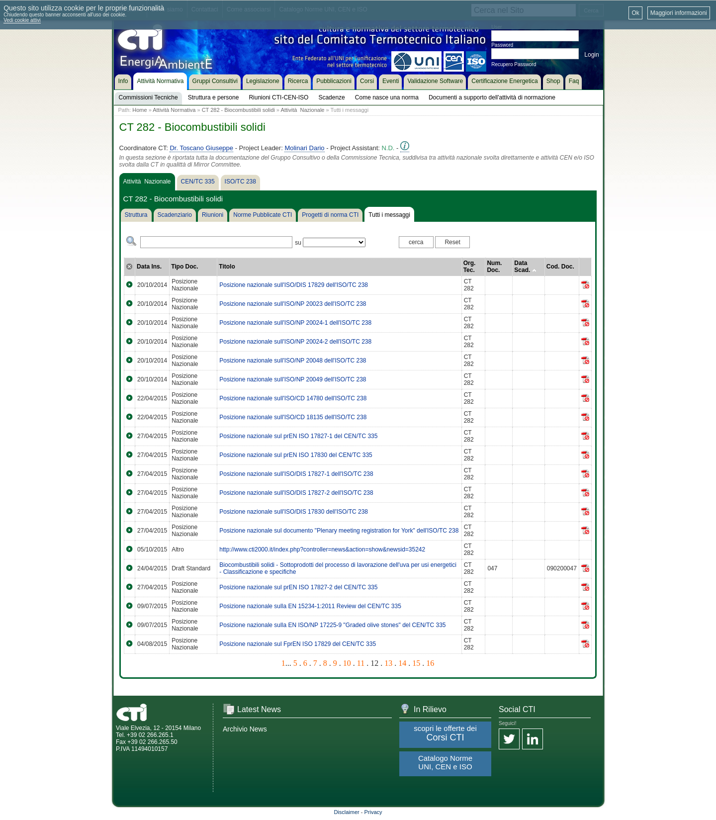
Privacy (373, 812)
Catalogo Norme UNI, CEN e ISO (445, 762)
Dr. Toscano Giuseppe (201, 148)
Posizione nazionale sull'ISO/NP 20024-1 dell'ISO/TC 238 (295, 322)
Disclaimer (346, 812)
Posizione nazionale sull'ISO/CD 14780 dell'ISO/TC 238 (292, 398)
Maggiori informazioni (678, 12)
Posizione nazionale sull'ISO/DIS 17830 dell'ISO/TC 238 (293, 511)
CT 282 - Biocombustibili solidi (238, 110)
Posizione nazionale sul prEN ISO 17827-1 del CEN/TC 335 (298, 436)
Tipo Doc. (184, 266)
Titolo (227, 266)
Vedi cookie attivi (22, 20)
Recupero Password (513, 64)
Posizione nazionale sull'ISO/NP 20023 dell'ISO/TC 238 (292, 303)
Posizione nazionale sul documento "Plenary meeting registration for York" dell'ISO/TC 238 (338, 530)
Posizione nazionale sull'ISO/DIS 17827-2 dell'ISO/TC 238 (296, 492)
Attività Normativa (174, 110)
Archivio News (245, 729)
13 (388, 663)
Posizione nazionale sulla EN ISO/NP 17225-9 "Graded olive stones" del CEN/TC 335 (332, 625)
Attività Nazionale (302, 110)
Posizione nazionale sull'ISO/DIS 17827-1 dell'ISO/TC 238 (296, 473)
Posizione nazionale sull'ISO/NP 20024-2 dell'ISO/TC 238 (295, 341)
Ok (635, 12)
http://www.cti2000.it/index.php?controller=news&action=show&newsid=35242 (322, 549)
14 (402, 663)
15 (416, 663)
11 (360, 663)
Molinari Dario (304, 148)
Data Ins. (149, 266)
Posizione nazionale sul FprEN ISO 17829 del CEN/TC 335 (297, 643)
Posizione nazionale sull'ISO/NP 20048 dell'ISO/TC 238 (292, 360)
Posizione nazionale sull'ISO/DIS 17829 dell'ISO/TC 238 (293, 284)
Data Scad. (525, 266)
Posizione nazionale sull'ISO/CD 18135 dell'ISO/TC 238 (292, 417)
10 (347, 663)
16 (430, 663)
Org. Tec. (469, 266)
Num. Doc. (494, 266)
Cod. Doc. (560, 266)
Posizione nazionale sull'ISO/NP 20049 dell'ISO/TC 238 (292, 379)
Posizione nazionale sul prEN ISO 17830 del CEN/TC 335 (295, 455)
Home (139, 110)
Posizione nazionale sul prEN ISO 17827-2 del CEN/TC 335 (298, 587)
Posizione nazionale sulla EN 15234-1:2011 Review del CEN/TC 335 (310, 606)
